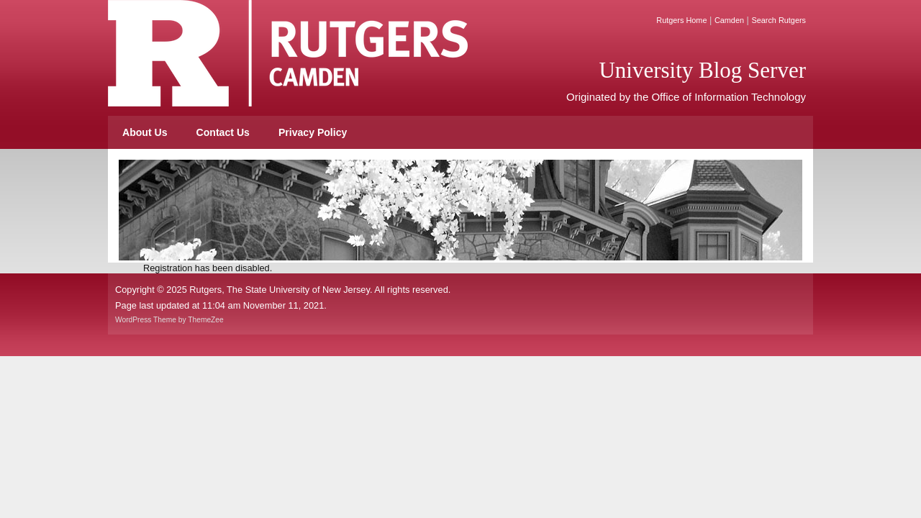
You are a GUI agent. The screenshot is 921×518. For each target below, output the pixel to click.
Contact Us (223, 132)
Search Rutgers (778, 20)
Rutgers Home (681, 20)
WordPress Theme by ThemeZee (169, 320)
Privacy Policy (312, 132)
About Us (145, 132)
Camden (729, 20)
